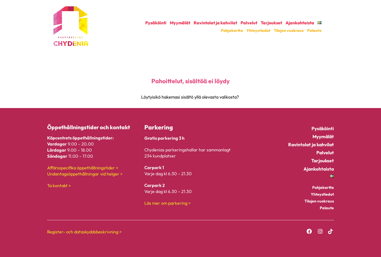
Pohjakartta (232, 30)
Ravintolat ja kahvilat (215, 22)
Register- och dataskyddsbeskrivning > (84, 232)
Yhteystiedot (258, 30)
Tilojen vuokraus (289, 30)
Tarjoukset (271, 22)
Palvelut (249, 22)
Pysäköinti (155, 22)
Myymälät (180, 22)
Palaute (314, 30)
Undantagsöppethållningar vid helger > (85, 174)
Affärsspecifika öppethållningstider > (82, 168)
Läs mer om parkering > (167, 203)
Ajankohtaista (300, 22)
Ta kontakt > (59, 185)
